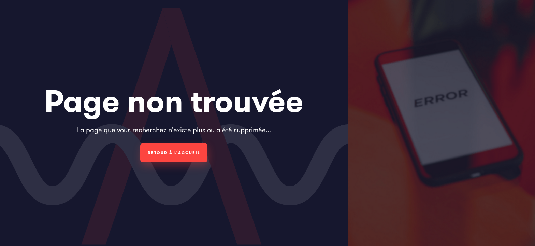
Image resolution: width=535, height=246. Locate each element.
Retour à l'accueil (174, 152)
